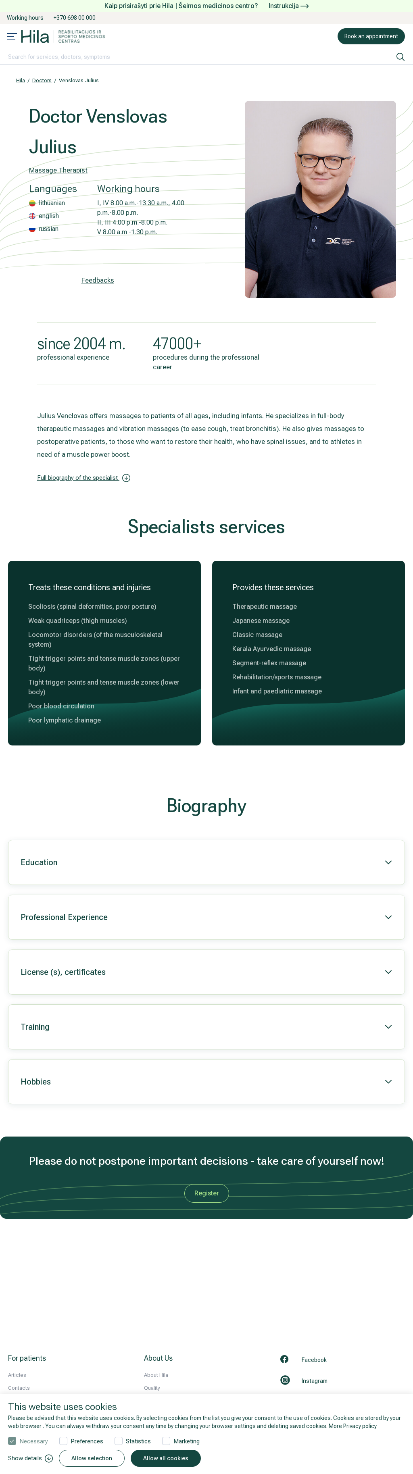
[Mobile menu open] (12, 37)
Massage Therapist (58, 170)
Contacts (19, 1388)
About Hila (156, 1375)
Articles (17, 1375)
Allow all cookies (165, 1458)
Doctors (42, 80)
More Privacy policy (353, 1426)
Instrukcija (289, 6)
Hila (20, 80)
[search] (400, 56)
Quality (152, 1388)
